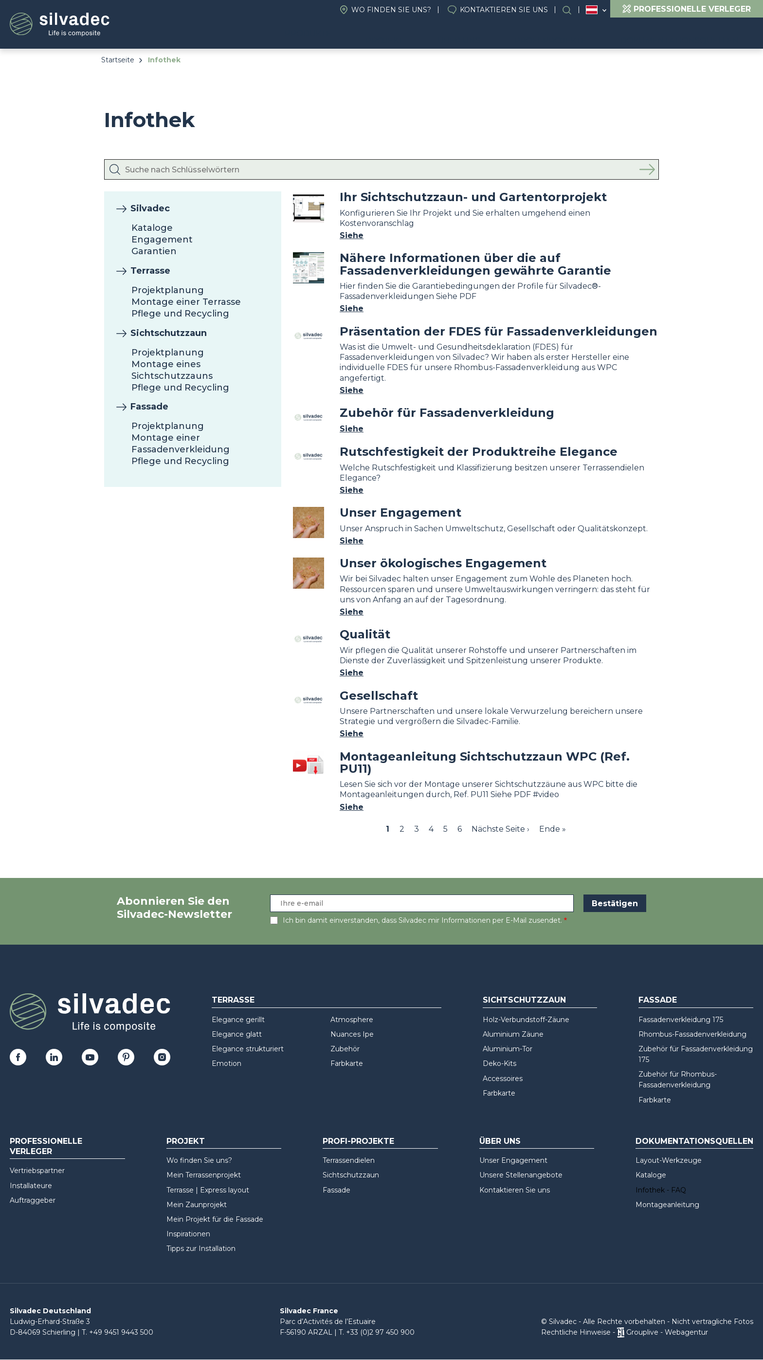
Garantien (154, 251)
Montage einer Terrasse (186, 302)
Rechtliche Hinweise (576, 1332)
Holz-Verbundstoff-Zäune (526, 1019)
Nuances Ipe (352, 1034)
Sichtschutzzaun (168, 333)
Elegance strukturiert (248, 1048)
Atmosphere (351, 1019)
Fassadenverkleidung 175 (680, 1019)
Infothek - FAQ (661, 1190)
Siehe (351, 235)
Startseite (117, 60)
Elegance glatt (237, 1034)
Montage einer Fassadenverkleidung (180, 443)
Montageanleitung (667, 1204)
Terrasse (150, 270)
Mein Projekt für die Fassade (214, 1219)
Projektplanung (167, 290)
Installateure (31, 1185)
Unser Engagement (513, 1160)
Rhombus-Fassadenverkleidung (692, 1034)
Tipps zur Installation (201, 1248)
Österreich (592, 9)
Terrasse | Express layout (207, 1190)
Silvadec (150, 208)
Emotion (226, 1063)
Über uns (497, 34)
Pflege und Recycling (180, 313)
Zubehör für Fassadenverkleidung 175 (695, 1054)
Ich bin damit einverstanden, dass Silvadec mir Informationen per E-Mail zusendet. (422, 920)
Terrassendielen (349, 1160)
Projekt (437, 34)
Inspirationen (188, 1234)
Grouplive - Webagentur (667, 1332)
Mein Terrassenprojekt (203, 1175)
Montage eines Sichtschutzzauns (172, 370)
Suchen (571, 10)
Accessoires (503, 1078)
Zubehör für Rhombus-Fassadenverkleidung (677, 1079)
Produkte (369, 34)
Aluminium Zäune (513, 1034)
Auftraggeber (32, 1200)
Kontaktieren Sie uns (504, 9)
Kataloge (152, 228)
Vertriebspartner (37, 1170)
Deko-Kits (499, 1063)
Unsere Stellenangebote (521, 1175)
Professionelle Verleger (46, 1146)
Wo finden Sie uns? (391, 9)
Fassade (149, 406)
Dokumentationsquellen (687, 34)
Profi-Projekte (573, 34)
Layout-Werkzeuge (669, 1160)
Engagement (162, 239)
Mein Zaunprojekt (196, 1204)
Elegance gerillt (238, 1019)
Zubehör (345, 1048)
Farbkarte (346, 1063)
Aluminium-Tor (507, 1048)
